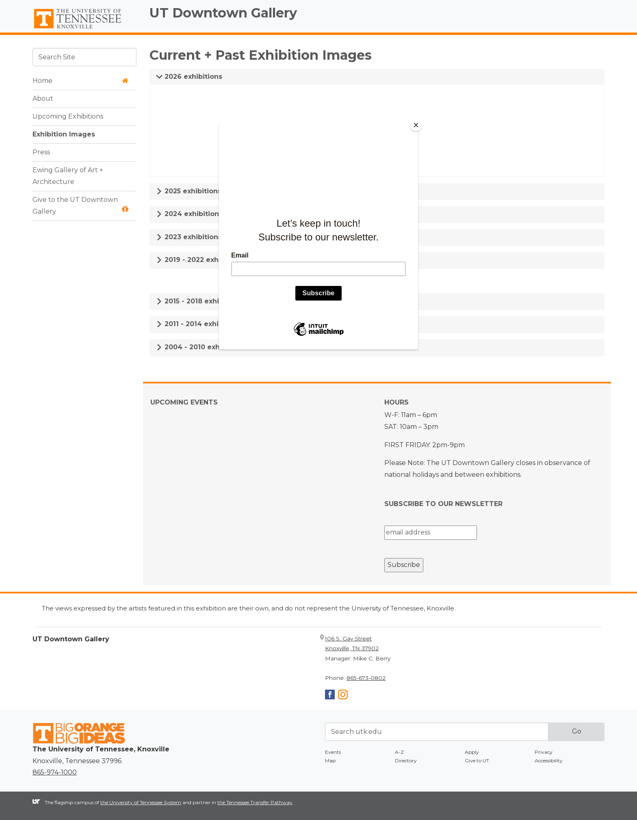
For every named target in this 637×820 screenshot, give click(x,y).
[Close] (416, 125)
